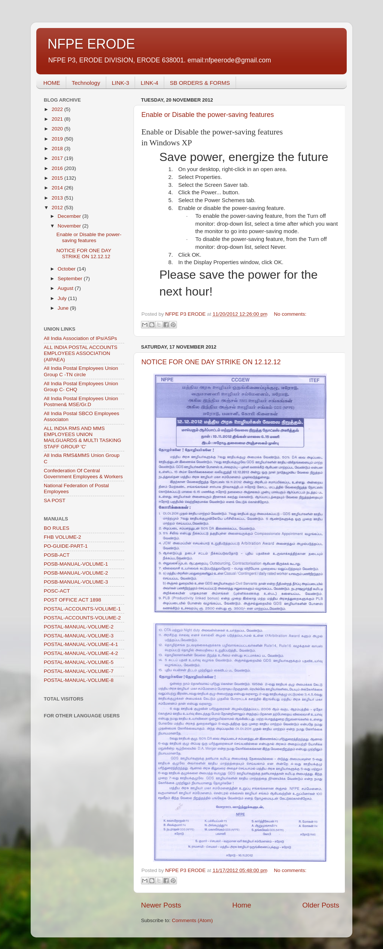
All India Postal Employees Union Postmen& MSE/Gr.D (81, 401)
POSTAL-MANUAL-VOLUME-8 (79, 680)
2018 (58, 148)
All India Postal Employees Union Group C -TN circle (81, 371)
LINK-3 (120, 83)
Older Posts (320, 905)
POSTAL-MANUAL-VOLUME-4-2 (81, 653)
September (71, 278)
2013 (58, 198)
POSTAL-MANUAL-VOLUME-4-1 (81, 644)
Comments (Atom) (192, 920)
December (70, 216)
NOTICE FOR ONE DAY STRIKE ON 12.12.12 (211, 362)
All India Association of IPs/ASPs (80, 338)
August (66, 288)
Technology (86, 83)
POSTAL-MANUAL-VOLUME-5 (79, 662)
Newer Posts (161, 905)
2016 (58, 168)
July (63, 298)
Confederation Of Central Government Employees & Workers (83, 473)
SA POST (54, 500)
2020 (58, 129)
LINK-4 (149, 83)
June (64, 308)
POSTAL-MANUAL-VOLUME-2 (79, 627)
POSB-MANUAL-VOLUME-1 (76, 564)
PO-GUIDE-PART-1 (66, 546)
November (70, 226)
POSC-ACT (57, 591)
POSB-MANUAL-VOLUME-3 (76, 582)
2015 (58, 178)
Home (241, 905)
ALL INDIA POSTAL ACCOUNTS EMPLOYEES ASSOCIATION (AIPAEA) (80, 353)
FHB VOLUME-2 (62, 537)
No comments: (290, 314)
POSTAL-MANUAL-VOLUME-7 (79, 671)
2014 (58, 188)
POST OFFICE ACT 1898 (72, 600)
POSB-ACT (57, 555)
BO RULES (56, 528)
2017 (58, 158)
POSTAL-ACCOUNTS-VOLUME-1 (82, 609)
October (67, 269)
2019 (58, 139)
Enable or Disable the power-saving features (207, 114)
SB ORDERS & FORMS (200, 83)
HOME (51, 83)
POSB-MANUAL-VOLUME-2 (76, 573)
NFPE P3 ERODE (186, 314)
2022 (58, 109)
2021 (58, 119)
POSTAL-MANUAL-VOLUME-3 (79, 636)
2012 (58, 207)
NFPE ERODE (91, 44)
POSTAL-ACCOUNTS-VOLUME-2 (82, 618)
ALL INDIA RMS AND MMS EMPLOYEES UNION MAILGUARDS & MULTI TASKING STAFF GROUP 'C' (82, 437)
